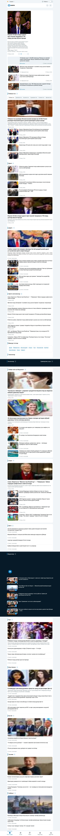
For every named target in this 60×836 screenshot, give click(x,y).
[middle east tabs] (11, 97)
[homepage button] (19, 54)
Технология (40, 347)
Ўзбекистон (16, 347)
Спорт (30, 347)
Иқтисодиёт (24, 347)
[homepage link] (11, 5)
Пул (34, 347)
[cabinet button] (50, 5)
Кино (18, 350)
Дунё (10, 347)
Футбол (46, 347)
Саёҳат (23, 350)
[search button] (47, 5)
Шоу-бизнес (12, 350)
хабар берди (11, 50)
